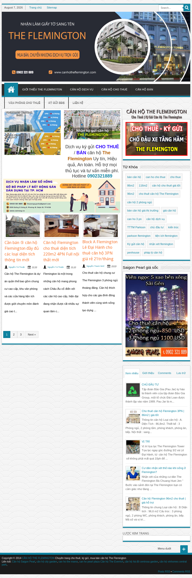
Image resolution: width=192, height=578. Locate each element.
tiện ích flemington (166, 235)
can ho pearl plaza (89, 561)
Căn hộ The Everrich (111, 561)
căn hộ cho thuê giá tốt (166, 185)
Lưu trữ (181, 373)
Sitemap (52, 7)
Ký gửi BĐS (56, 102)
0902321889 (99, 176)
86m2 (130, 185)
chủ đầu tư (157, 227)
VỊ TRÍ (146, 441)
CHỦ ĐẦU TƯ (150, 384)
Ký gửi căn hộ (135, 244)
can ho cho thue (155, 177)
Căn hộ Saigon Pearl (23, 561)
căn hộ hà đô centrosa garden (141, 561)
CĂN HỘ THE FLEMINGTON (156, 111)
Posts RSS (164, 571)
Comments (164, 373)
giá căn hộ (169, 210)
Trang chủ (35, 7)
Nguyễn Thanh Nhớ (95, 266)
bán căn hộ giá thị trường (142, 210)
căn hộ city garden (46, 561)
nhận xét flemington (161, 244)
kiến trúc (173, 227)
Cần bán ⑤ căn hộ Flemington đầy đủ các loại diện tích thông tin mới (21, 251)
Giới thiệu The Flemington (42, 89)
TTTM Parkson (136, 227)
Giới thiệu (148, 373)
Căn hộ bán (144, 89)
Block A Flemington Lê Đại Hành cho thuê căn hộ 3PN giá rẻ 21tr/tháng (100, 250)
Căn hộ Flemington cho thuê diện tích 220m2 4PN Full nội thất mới (61, 251)
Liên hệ (77, 102)
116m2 (143, 185)
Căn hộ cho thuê (114, 89)
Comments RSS (181, 571)
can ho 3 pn (134, 219)
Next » (32, 334)
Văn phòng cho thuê (24, 102)
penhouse (133, 252)
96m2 (130, 193)
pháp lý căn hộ (153, 252)
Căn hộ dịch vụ (81, 89)
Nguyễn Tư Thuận (17, 267)
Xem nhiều (131, 373)
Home (11, 89)
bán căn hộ (134, 177)
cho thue (175, 177)
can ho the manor (68, 561)
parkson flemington (138, 235)
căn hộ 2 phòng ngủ (139, 202)
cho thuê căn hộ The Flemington (158, 193)
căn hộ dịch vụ (155, 219)
